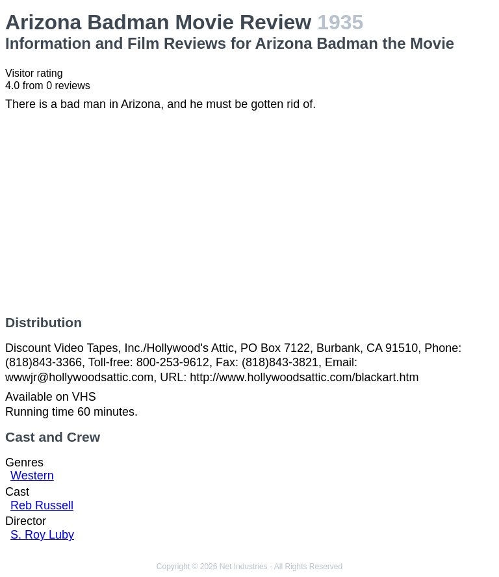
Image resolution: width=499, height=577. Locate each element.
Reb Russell (41, 505)
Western (32, 475)
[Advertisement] (249, 213)
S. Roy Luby (42, 534)
